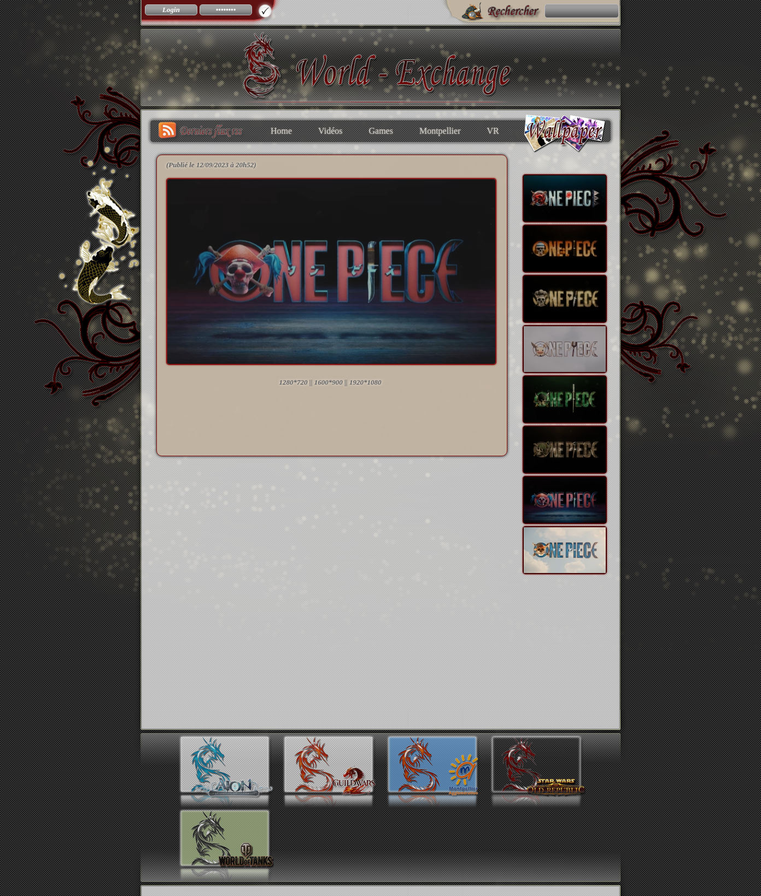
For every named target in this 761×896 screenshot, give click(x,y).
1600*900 (328, 382)
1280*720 (293, 382)
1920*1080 (365, 382)
